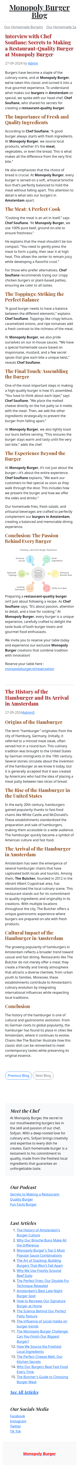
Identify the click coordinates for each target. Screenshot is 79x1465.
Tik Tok (15, 1431)
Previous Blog (18, 1075)
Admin (33, 63)
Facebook (17, 1416)
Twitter (15, 1426)
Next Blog (43, 1075)
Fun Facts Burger (23, 1204)
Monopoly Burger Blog (39, 11)
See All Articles (24, 1392)
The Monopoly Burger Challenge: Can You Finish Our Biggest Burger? (42, 1336)
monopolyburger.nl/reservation (29, 669)
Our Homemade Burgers (23, 27)
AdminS (29, 712)
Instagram (18, 1421)
